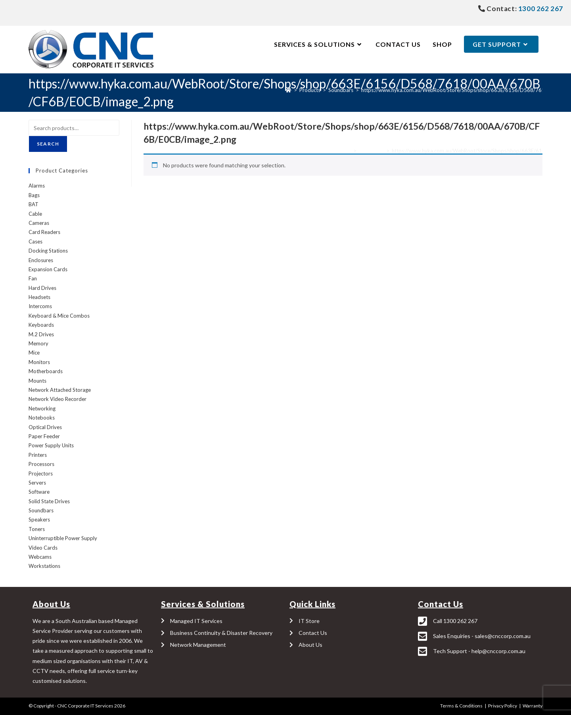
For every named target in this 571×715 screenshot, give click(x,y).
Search (48, 144)
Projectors (41, 473)
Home (344, 151)
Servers (37, 482)
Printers (38, 455)
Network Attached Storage (60, 390)
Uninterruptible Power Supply (63, 538)
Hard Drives (42, 288)
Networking (42, 408)
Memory (38, 343)
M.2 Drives (41, 334)
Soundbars (371, 151)
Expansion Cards (48, 269)
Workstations (44, 566)
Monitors (39, 362)
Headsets (39, 297)
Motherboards (46, 371)
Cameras (39, 223)
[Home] (288, 90)
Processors (41, 464)
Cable (35, 214)
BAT (33, 204)
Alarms (37, 185)
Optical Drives (45, 427)
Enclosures (41, 260)
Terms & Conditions (461, 706)
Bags (34, 195)
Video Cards (43, 547)
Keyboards (41, 325)
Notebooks (42, 417)
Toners (37, 529)
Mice (34, 352)
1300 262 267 (540, 8)
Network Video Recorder (57, 399)
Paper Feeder (44, 436)
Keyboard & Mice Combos (59, 315)
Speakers (39, 519)
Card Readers (44, 232)
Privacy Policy (502, 706)
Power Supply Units (51, 445)
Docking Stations (48, 250)
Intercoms (40, 306)
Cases (35, 241)
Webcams (40, 557)
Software (39, 492)
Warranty (532, 706)
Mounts (37, 381)
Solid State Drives (49, 501)
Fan (33, 278)
